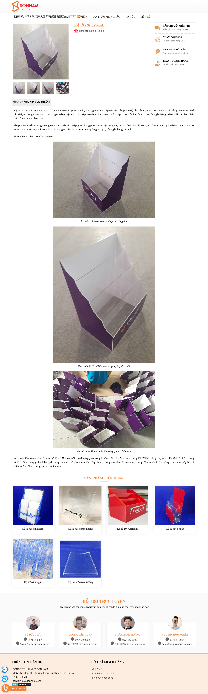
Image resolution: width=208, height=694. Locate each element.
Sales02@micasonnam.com (80, 643)
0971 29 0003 (127, 639)
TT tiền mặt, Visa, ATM (173, 64)
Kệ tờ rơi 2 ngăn (33, 582)
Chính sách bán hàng (103, 673)
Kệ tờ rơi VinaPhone (33, 528)
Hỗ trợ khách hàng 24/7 (174, 40)
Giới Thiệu (97, 669)
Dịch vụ (19, 16)
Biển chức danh (61, 16)
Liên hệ (145, 16)
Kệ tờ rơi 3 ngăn (175, 528)
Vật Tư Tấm (37, 16)
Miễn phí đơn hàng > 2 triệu (176, 29)
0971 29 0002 (80, 639)
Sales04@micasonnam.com (175, 643)
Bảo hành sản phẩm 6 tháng (176, 53)
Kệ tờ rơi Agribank (127, 528)
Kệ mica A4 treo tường (80, 582)
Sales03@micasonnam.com (128, 643)
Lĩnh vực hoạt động (102, 677)
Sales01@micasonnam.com (33, 643)
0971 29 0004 (174, 639)
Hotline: (91, 30)
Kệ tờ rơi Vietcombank (80, 528)
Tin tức (130, 16)
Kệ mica (82, 16)
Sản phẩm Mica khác (106, 16)
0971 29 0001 (33, 639)
